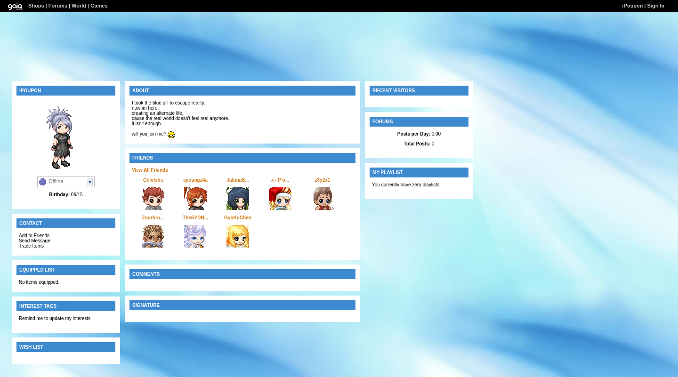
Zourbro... (153, 217)
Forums (57, 5)
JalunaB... (237, 180)
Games (99, 5)
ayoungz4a (195, 180)
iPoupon (632, 5)
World (79, 5)
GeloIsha (153, 180)
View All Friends (150, 170)
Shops (36, 5)
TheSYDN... (195, 217)
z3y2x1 (323, 180)
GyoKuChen (237, 217)
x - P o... (280, 180)
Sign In (656, 5)
